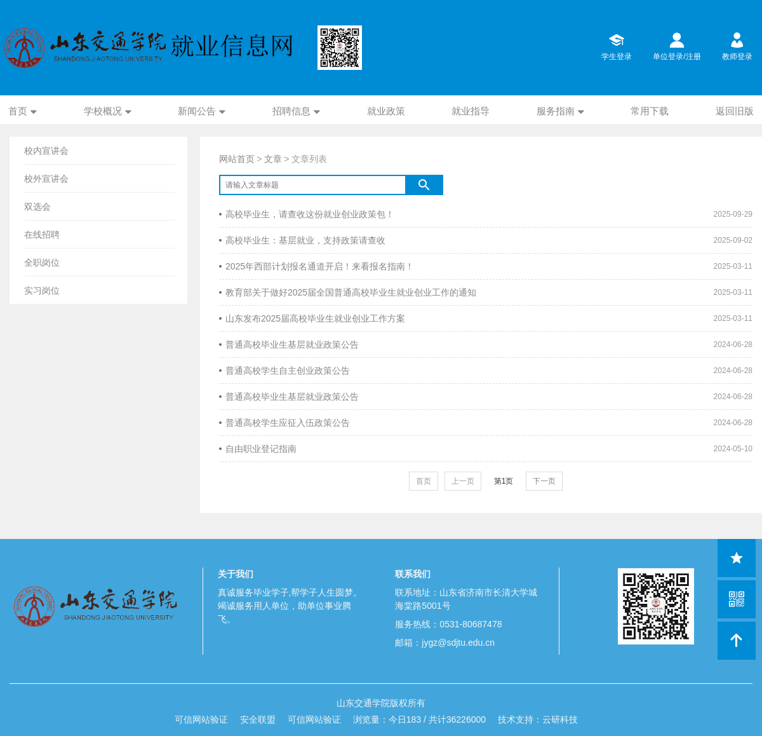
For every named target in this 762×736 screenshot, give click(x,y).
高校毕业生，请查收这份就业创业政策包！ (306, 214)
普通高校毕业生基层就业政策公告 (289, 344)
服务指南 (556, 111)
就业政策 (386, 111)
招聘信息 (291, 111)
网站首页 (237, 159)
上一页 (462, 481)
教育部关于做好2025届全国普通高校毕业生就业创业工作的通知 (347, 292)
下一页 (544, 481)
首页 (17, 111)
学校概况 (103, 111)
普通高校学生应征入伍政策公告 (284, 423)
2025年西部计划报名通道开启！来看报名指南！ (316, 266)
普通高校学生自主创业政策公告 (284, 370)
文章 (273, 159)
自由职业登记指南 (258, 449)
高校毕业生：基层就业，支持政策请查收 (302, 240)
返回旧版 (735, 111)
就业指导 (470, 111)
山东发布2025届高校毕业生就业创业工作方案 (312, 318)
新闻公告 (197, 111)
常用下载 (650, 111)
